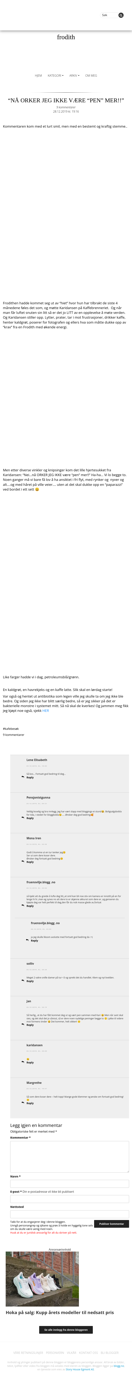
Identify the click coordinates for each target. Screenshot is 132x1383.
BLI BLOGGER (111, 1351)
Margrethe (34, 1081)
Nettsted (17, 1205)
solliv (30, 963)
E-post (42, 1190)
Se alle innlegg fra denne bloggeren (66, 1328)
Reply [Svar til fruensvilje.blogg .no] (30, 905)
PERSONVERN (54, 1351)
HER (45, 710)
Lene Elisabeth (37, 760)
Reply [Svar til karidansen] (30, 1061)
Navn (15, 1175)
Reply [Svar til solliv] (30, 980)
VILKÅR (72, 1351)
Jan (29, 1000)
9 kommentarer (66, 107)
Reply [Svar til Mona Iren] (30, 861)
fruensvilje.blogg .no (41, 881)
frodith (66, 37)
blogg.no (119, 1364)
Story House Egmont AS (80, 1367)
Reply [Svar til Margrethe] (30, 1101)
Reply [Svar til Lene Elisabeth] (30, 777)
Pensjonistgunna (39, 797)
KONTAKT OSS (89, 1351)
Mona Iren (34, 838)
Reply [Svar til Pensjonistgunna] (30, 817)
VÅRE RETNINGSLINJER (27, 1351)
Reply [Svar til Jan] (30, 1023)
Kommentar (20, 1136)
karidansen (35, 1044)
